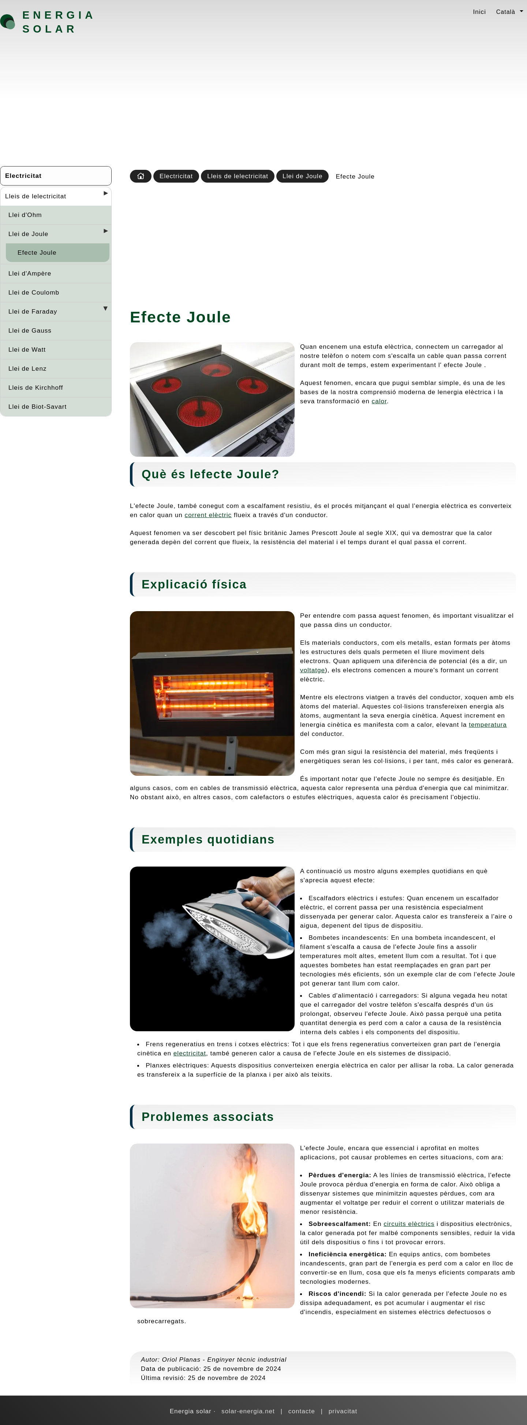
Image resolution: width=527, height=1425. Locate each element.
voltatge (312, 670)
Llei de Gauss (30, 330)
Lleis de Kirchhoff (35, 387)
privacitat (343, 1411)
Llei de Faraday (32, 311)
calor (379, 401)
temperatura (488, 724)
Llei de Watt (27, 349)
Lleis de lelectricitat (35, 196)
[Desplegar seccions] (102, 195)
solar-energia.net (248, 1411)
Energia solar (59, 22)
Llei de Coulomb (33, 292)
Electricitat (23, 175)
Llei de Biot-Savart (37, 406)
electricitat (189, 1053)
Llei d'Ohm (25, 214)
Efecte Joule (37, 252)
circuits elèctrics (409, 1223)
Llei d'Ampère (29, 273)
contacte (301, 1411)
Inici (479, 11)
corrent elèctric (208, 515)
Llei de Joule (28, 234)
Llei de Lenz (27, 368)
